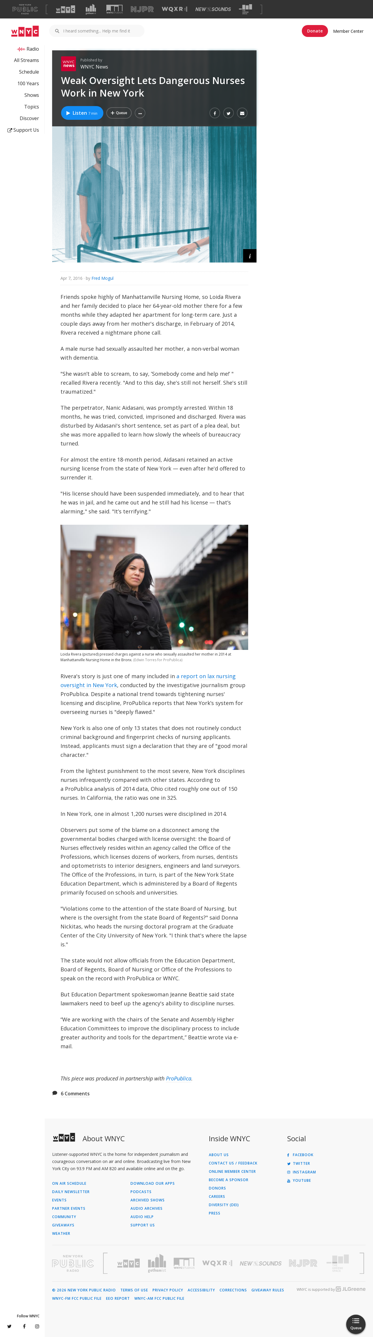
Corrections (233, 1290)
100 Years (28, 83)
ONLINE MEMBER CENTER (232, 1171)
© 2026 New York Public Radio (84, 1290)
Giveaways (63, 1225)
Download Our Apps (152, 1183)
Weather (61, 1233)
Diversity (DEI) (224, 1205)
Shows (31, 95)
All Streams (26, 60)
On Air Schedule (69, 1183)
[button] (140, 113)
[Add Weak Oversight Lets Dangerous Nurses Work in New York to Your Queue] (119, 113)
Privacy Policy (168, 1290)
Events (59, 1200)
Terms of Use (134, 1290)
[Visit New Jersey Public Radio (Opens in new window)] (304, 1263)
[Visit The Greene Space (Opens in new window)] (245, 9)
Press (214, 1213)
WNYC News (94, 66)
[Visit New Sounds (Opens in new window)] (213, 9)
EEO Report (118, 1298)
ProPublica (178, 1078)
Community (64, 1217)
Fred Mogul (102, 278)
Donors (217, 1188)
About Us (219, 1155)
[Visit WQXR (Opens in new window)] (174, 9)
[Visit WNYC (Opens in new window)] (65, 9)
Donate (315, 31)
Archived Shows (147, 1200)
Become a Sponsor (228, 1180)
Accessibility (201, 1290)
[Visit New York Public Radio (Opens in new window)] (73, 1263)
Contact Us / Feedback (233, 1163)
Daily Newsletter (71, 1192)
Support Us (23, 130)
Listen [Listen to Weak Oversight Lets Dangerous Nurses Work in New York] (81, 113)
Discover (29, 118)
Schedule (29, 72)
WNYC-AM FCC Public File (159, 1298)
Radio (33, 49)
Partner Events (69, 1208)
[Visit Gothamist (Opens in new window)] (90, 9)
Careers (217, 1196)
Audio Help (142, 1217)
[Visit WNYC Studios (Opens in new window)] (114, 9)
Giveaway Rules (267, 1290)
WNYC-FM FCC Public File (77, 1298)
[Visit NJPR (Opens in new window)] (142, 9)
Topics (31, 106)
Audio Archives (146, 1208)
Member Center (348, 31)
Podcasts (141, 1192)
